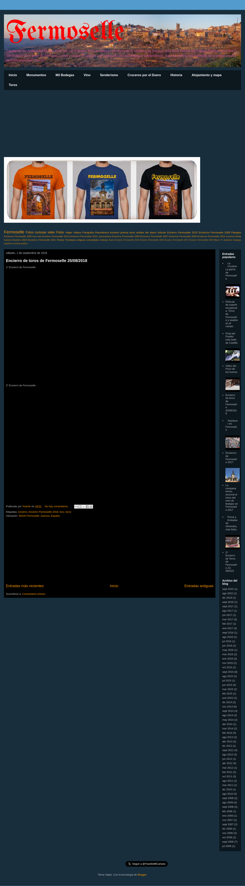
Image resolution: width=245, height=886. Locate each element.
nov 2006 (227, 833)
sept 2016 (228, 632)
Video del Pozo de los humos (231, 368)
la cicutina (15, 243)
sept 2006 (228, 841)
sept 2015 (228, 671)
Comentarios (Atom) (33, 593)
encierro (114, 232)
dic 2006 (227, 828)
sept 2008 (228, 806)
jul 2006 (226, 846)
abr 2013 (227, 741)
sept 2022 (228, 589)
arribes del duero (146, 232)
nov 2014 (227, 706)
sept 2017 (228, 606)
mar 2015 (227, 689)
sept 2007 (228, 824)
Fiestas (60, 240)
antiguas (80, 240)
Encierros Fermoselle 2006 (125, 236)
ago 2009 (227, 802)
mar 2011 (227, 785)
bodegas (237, 240)
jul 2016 (226, 641)
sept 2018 (228, 602)
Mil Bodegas (65, 75)
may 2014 (228, 719)
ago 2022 (227, 593)
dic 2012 (227, 745)
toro (35, 236)
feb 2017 (227, 623)
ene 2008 (227, 815)
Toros (13, 85)
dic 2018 (227, 597)
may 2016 (228, 649)
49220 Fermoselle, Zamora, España (39, 515)
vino (39, 236)
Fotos (60, 232)
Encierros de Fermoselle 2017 (231, 457)
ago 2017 (227, 610)
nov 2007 (227, 820)
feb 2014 (227, 732)
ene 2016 (227, 658)
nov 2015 (227, 662)
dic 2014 (227, 702)
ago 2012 (227, 754)
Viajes (68, 232)
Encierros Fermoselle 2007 (154, 236)
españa (7, 243)
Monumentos (36, 75)
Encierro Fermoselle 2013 (127, 240)
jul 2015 (226, 680)
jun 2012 (227, 758)
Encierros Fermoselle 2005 (18, 236)
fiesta (238, 236)
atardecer (228, 240)
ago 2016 (227, 636)
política (24, 243)
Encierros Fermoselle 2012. (84, 236)
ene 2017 (227, 628)
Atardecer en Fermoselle (231, 425)
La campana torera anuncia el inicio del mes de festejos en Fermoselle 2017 (231, 497)
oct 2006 (227, 837)
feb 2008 (227, 811)
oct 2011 (227, 776)
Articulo (161, 232)
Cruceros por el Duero (144, 75)
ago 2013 (227, 737)
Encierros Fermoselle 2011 (42, 240)
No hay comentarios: (57, 506)
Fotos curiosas (36, 232)
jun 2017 (227, 615)
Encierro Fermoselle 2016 (152, 240)
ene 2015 (227, 697)
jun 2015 (227, 684)
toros (132, 232)
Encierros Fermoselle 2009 (214, 232)
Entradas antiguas (198, 586)
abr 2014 (227, 724)
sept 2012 (228, 750)
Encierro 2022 (19, 240)
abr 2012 (227, 763)
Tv (222, 240)
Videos (77, 232)
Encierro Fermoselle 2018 (201, 240)
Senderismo (109, 75)
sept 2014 (228, 710)
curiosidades (92, 240)
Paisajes (236, 232)
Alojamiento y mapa (206, 75)
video (51, 232)
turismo (7, 240)
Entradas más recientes (25, 586)
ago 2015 (227, 676)
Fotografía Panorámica (95, 232)
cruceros (230, 236)
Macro (217, 240)
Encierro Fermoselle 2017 (176, 240)
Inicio (13, 75)
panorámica (105, 236)
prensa (124, 232)
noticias (104, 240)
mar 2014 (227, 728)
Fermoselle (65, 32)
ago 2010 (227, 793)
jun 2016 (227, 645)
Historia (176, 75)
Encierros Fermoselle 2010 (211, 236)
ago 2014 (227, 715)
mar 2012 (227, 767)
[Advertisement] (122, 123)
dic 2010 (227, 789)
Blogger (142, 874)
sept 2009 (228, 798)
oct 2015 (227, 667)
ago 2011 (227, 780)
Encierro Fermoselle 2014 (55, 236)
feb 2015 (227, 693)
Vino (87, 75)
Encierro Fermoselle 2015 (182, 232)
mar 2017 (227, 619)
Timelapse (70, 240)
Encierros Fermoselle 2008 (183, 236)
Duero (111, 240)
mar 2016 (227, 654)
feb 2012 (227, 772)
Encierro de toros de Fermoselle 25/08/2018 (46, 260)
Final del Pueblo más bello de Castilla (231, 338)
